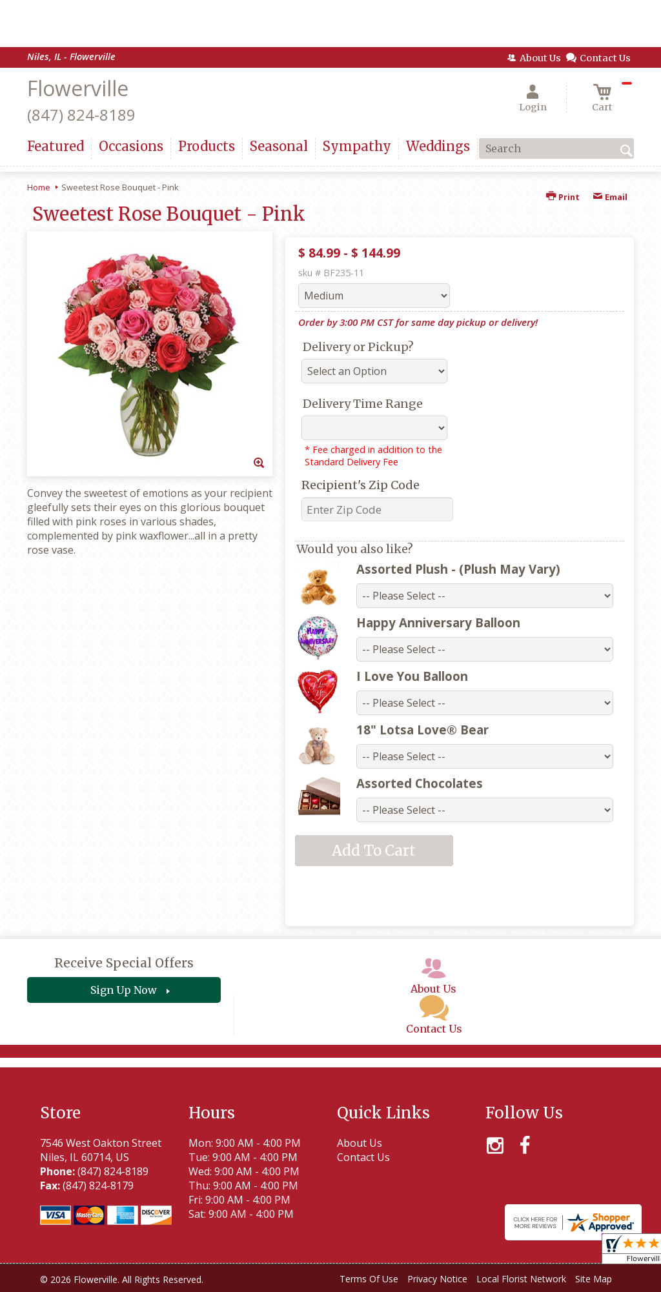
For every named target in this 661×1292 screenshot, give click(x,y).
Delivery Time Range (363, 403)
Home (38, 187)
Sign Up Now (123, 990)
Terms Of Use (369, 1279)
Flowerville (77, 88)
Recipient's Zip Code (360, 485)
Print (563, 197)
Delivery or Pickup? (358, 346)
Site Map (593, 1279)
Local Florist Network (521, 1279)
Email (610, 197)
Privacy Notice (437, 1279)
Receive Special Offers (124, 963)
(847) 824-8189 (81, 114)
